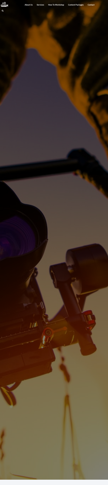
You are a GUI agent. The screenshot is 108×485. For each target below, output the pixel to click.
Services (40, 5)
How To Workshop (56, 5)
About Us (29, 5)
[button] (2, 10)
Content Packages (76, 5)
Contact (91, 5)
